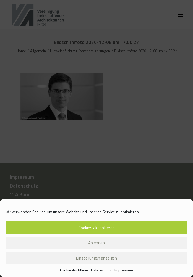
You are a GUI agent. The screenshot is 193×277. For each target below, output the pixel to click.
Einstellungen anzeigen (96, 258)
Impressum (123, 270)
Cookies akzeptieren (97, 228)
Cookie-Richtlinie (74, 270)
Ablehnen (96, 243)
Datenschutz (101, 270)
